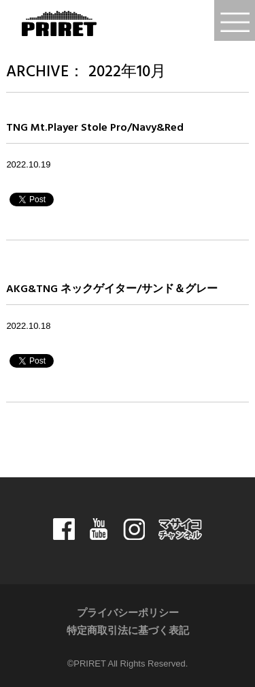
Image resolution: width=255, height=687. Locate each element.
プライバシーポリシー (128, 613)
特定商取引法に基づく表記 (128, 631)
